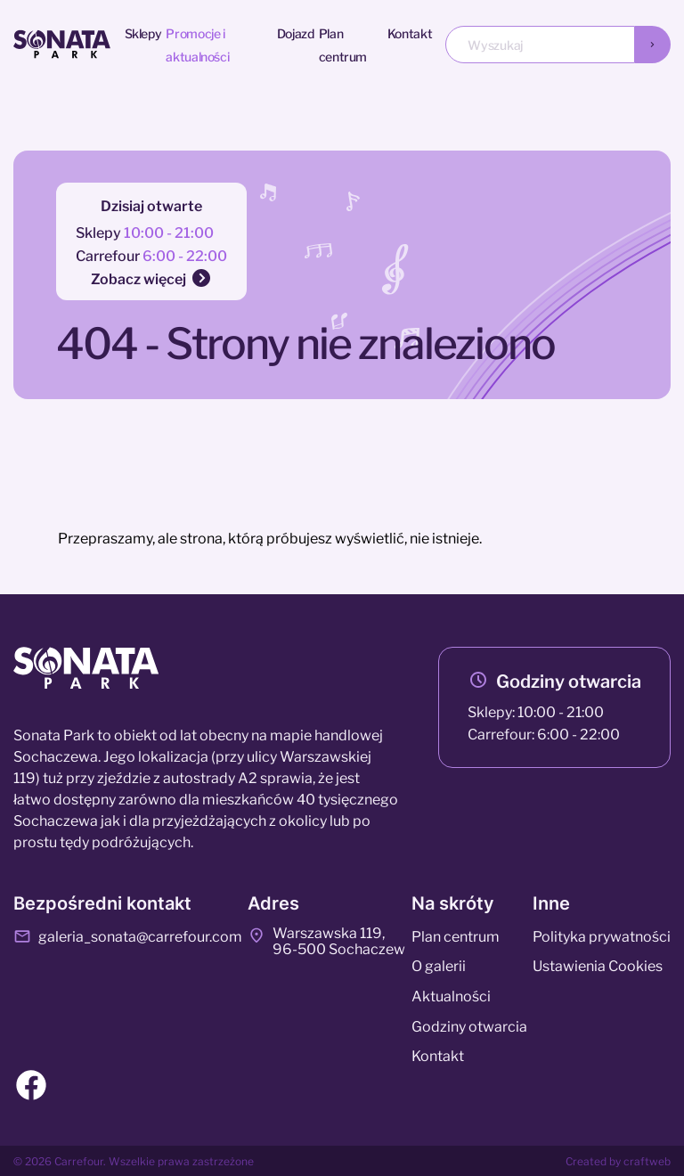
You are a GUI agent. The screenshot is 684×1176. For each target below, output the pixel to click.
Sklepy (143, 32)
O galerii (438, 965)
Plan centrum (455, 935)
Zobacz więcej (151, 278)
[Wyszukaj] (653, 44)
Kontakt (409, 32)
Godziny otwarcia (568, 680)
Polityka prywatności (602, 935)
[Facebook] (31, 1088)
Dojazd (295, 32)
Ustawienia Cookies (598, 965)
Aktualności (451, 995)
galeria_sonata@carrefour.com (127, 935)
